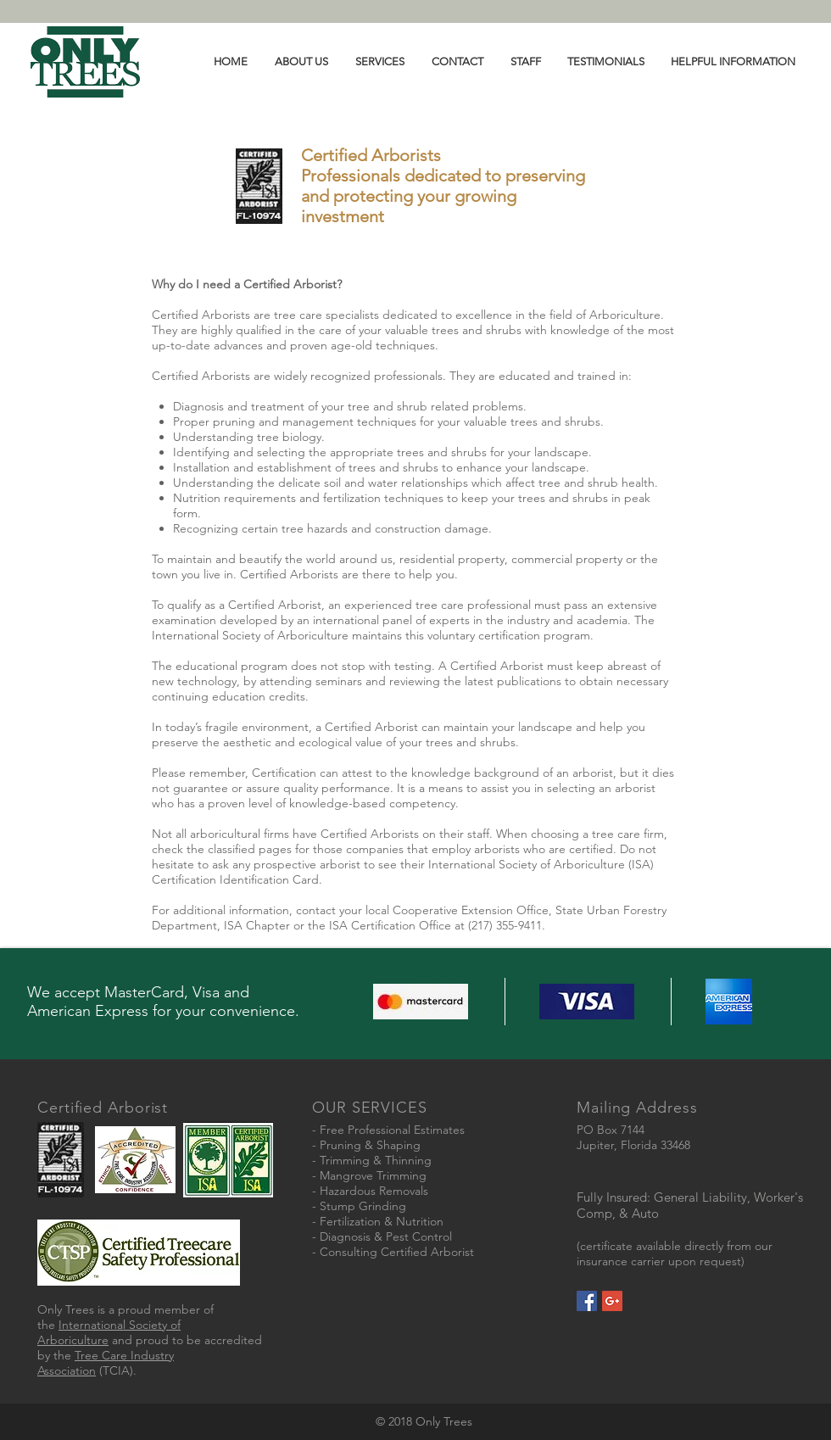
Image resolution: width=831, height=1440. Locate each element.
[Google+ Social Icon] (612, 1301)
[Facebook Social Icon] (587, 1301)
